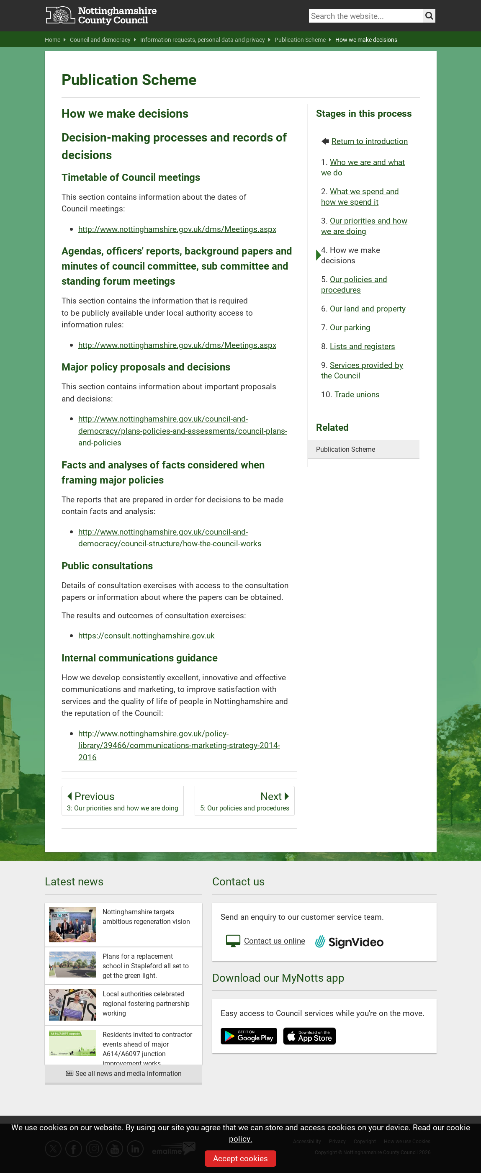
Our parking (350, 327)
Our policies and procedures (354, 284)
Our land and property (368, 308)
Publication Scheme (303, 40)
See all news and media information (123, 1073)
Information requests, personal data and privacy (205, 40)
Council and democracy (103, 40)
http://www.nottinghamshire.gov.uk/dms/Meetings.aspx (177, 229)
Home (55, 40)
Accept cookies (240, 1158)
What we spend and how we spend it (360, 196)
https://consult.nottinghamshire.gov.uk (146, 635)
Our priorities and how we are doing (364, 225)
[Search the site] (429, 16)
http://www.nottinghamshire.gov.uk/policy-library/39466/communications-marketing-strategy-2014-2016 (179, 745)
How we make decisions (366, 40)
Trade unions (357, 394)
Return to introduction (370, 141)
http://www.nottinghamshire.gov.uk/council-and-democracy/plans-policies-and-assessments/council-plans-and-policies (182, 430)
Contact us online (265, 941)
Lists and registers (362, 346)
